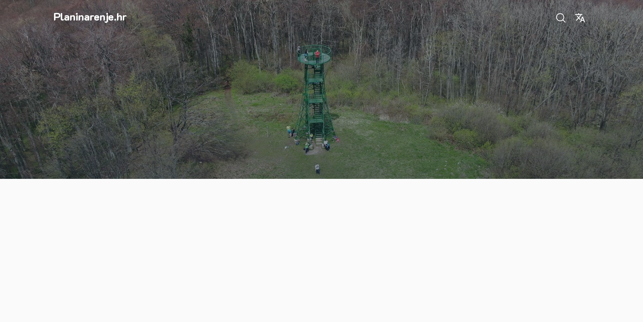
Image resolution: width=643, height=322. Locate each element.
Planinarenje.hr (90, 16)
